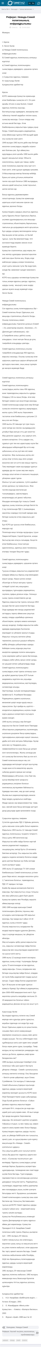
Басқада (14, 9)
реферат (5, 1340)
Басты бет (5, 9)
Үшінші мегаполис (25, 9)
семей (18, 1340)
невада (12, 1340)
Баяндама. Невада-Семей (17, 1327)
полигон (24, 1340)
